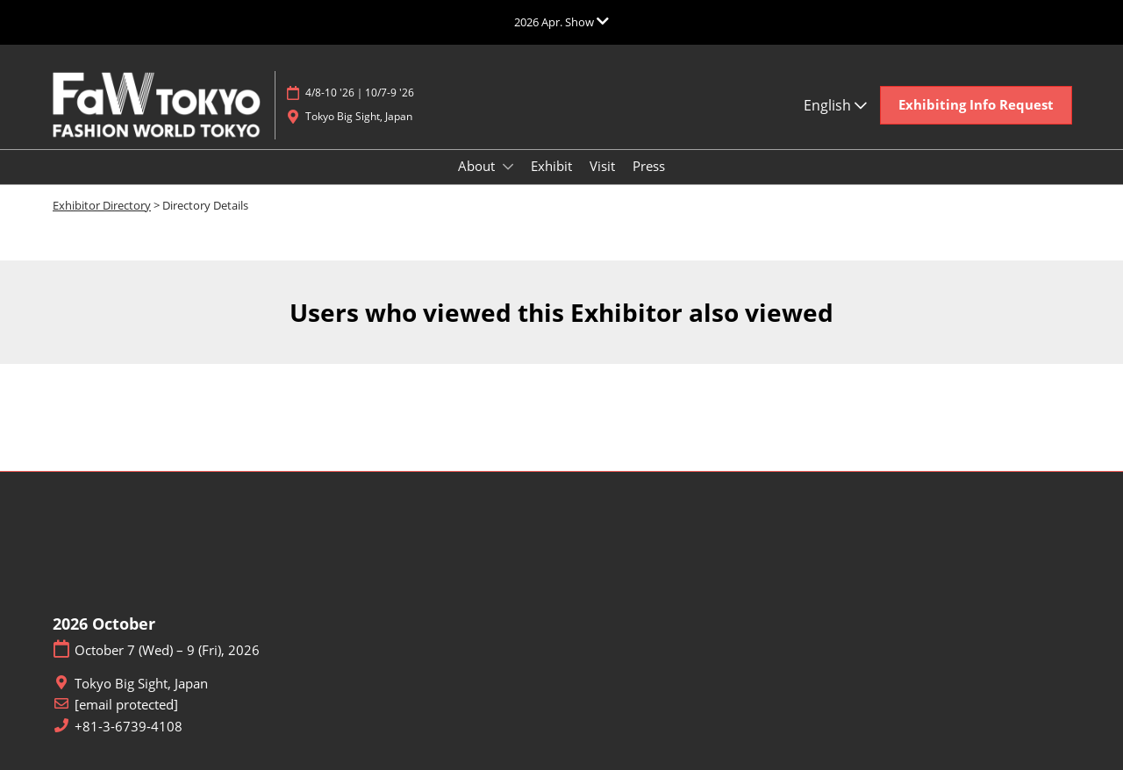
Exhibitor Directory (102, 205)
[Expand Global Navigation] (561, 22)
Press (649, 166)
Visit (602, 166)
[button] (976, 105)
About (478, 166)
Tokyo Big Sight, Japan (358, 116)
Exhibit (551, 166)
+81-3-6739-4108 (128, 726)
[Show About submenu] (508, 166)
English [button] (835, 105)
